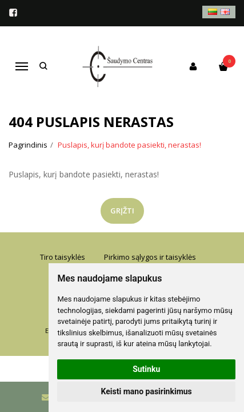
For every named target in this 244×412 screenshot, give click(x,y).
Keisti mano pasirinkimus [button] (146, 391)
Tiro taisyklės (62, 257)
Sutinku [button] (146, 369)
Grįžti (122, 210)
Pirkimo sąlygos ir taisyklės (150, 257)
